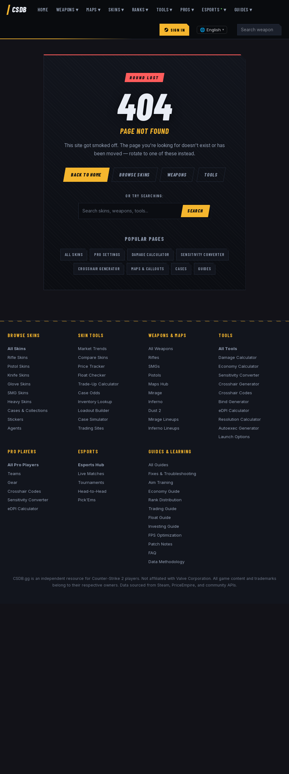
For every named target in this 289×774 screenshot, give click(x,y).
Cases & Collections (28, 410)
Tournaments (91, 482)
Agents (14, 428)
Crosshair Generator (99, 268)
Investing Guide (163, 526)
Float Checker (92, 375)
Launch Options (234, 436)
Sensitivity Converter (203, 254)
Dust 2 (154, 410)
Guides (204, 268)
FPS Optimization (165, 535)
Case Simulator (93, 419)
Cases (181, 268)
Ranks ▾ (140, 9)
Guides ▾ (243, 9)
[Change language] (212, 30)
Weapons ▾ (67, 9)
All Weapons (160, 348)
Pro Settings (107, 254)
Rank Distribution (165, 499)
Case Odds (89, 392)
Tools (211, 174)
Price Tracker (91, 366)
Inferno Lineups (163, 428)
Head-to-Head (92, 491)
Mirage (155, 392)
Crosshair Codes (235, 392)
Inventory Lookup (95, 401)
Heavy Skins (20, 401)
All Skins (74, 254)
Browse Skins (134, 174)
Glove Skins (19, 383)
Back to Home (86, 174)
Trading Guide (162, 508)
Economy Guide (164, 491)
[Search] (259, 29)
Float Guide (159, 517)
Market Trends (92, 348)
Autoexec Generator (239, 428)
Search (195, 210)
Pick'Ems (87, 499)
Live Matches (91, 473)
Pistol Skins (19, 366)
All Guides (158, 464)
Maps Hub (158, 383)
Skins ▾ (116, 9)
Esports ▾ (214, 9)
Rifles (153, 357)
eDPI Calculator (234, 410)
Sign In (174, 30)
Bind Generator (234, 401)
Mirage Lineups (163, 419)
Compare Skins (93, 357)
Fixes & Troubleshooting (172, 473)
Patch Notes (160, 543)
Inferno (155, 401)
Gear (12, 482)
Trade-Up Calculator (98, 383)
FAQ (152, 552)
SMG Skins (18, 392)
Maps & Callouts (147, 268)
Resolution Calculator (240, 419)
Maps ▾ (93, 9)
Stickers (15, 419)
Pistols (154, 375)
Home (43, 9)
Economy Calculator (239, 366)
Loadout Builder (93, 410)
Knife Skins (18, 375)
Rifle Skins (18, 357)
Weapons (177, 174)
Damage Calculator (150, 254)
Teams (14, 473)
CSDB (19, 9)
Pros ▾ (187, 9)
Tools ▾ (164, 9)
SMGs (154, 366)
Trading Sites (91, 428)
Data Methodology (166, 561)
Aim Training (160, 482)
